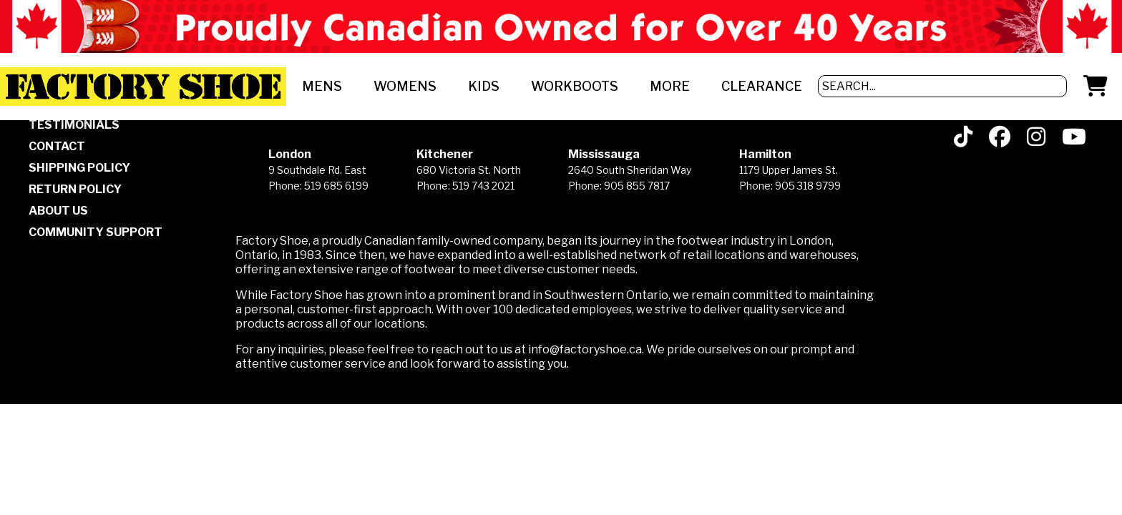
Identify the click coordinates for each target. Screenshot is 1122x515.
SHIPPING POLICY (79, 168)
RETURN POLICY (75, 189)
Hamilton (765, 154)
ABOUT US (58, 210)
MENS (322, 86)
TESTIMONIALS (74, 125)
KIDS (483, 86)
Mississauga (604, 154)
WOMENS (405, 86)
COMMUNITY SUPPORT (95, 232)
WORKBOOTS (574, 86)
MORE (670, 86)
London (289, 154)
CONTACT (57, 146)
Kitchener (444, 154)
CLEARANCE (761, 86)
